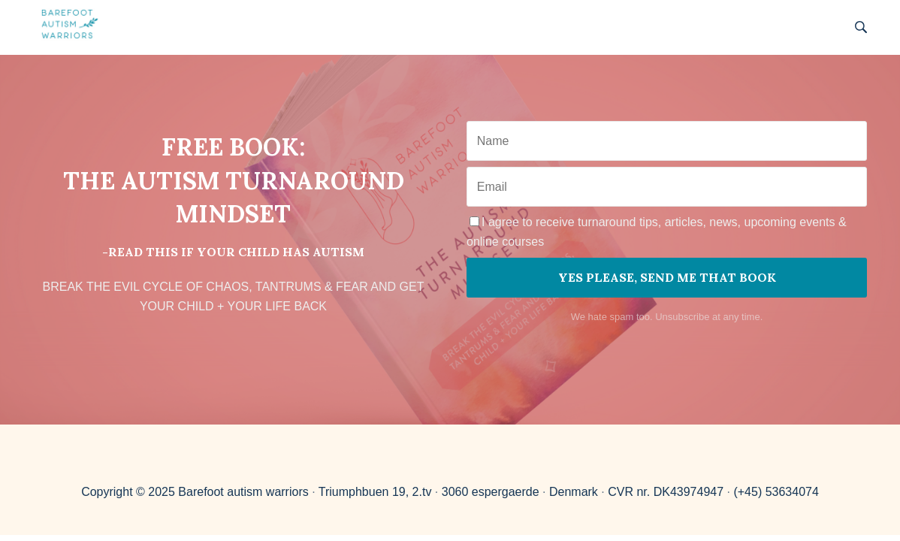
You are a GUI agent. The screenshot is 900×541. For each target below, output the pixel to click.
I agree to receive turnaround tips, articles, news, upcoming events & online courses (657, 232)
